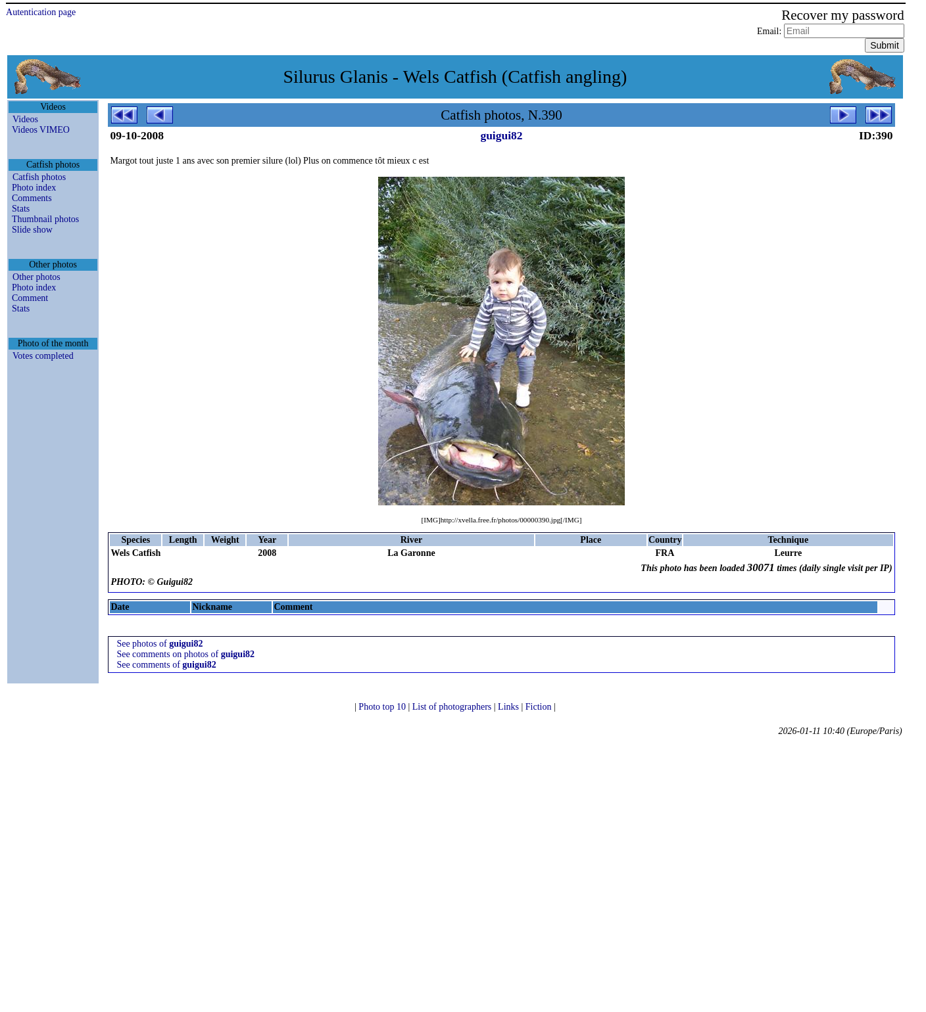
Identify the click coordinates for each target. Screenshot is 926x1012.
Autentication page (41, 12)
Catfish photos (39, 177)
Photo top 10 (383, 707)
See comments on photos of (185, 654)
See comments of (166, 665)
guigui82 (501, 135)
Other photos (36, 277)
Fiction (539, 707)
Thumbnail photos (45, 219)
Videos (25, 119)
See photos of (159, 644)
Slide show (32, 230)
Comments (32, 198)
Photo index (34, 188)
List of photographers (453, 707)
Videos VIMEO (41, 130)
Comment (30, 298)
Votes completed (43, 356)
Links (509, 707)
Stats (21, 209)
